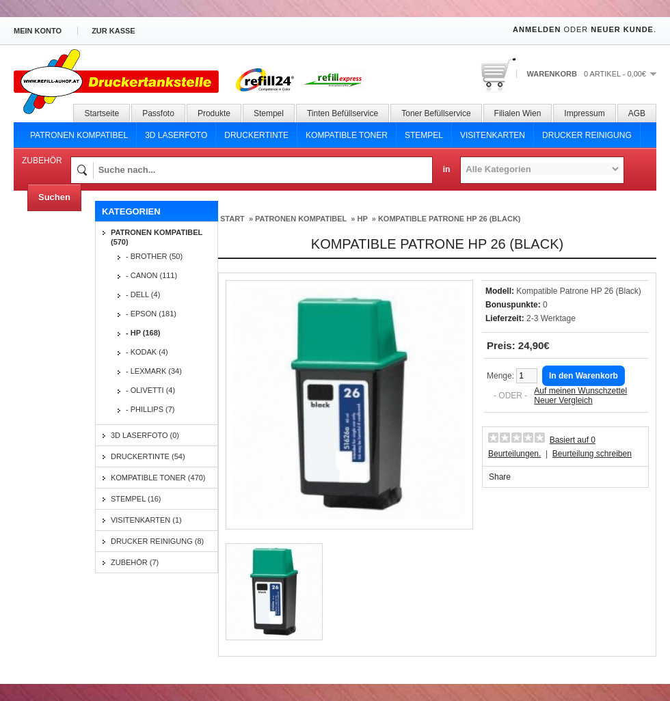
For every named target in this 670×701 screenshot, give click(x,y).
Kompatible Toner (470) (158, 477)
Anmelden (537, 29)
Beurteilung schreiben (592, 453)
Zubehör (42, 160)
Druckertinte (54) (148, 456)
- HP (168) (143, 333)
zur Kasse (113, 31)
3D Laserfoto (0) (145, 435)
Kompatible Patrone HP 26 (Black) (449, 219)
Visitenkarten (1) (146, 520)
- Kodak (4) (147, 352)
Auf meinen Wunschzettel (580, 391)
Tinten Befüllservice (342, 113)
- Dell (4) (143, 294)
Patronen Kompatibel (79, 135)
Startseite (101, 113)
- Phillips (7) (150, 409)
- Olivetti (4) (150, 390)
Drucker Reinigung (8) (157, 541)
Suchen (54, 197)
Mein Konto (38, 31)
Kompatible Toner (347, 135)
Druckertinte (256, 135)
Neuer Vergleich (563, 400)
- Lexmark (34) (154, 371)
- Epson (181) (151, 314)
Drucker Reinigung (587, 135)
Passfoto (158, 113)
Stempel (269, 113)
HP (362, 219)
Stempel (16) (136, 499)
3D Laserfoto (176, 135)
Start (232, 219)
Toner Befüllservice (435, 113)
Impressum (584, 113)
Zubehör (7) (135, 562)
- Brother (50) (154, 256)
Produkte (214, 113)
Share (500, 477)
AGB (636, 113)
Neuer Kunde (622, 29)
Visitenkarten (492, 135)
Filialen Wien (517, 113)
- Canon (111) (151, 275)
